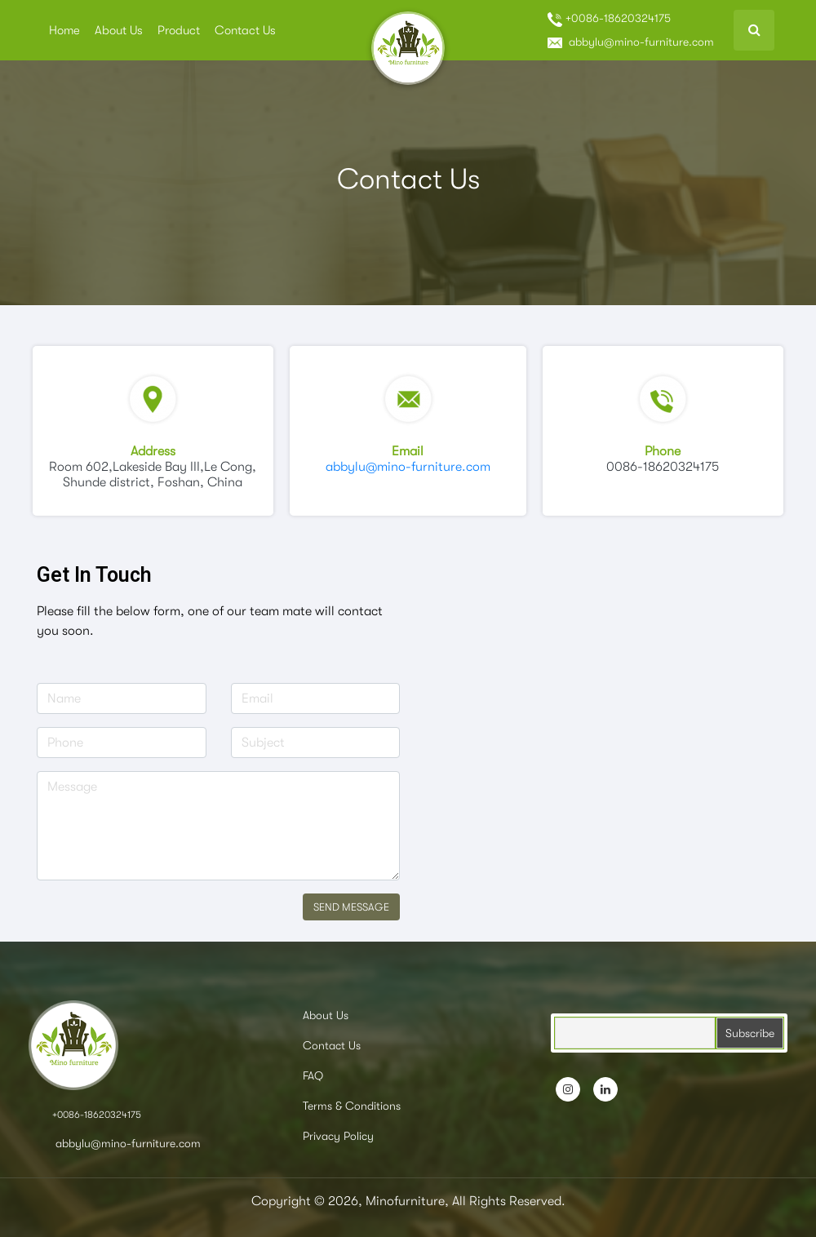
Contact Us (245, 30)
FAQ (313, 1075)
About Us (119, 30)
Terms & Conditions (352, 1105)
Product (178, 30)
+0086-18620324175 (609, 19)
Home (64, 30)
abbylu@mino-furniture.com (631, 41)
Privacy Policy (338, 1135)
